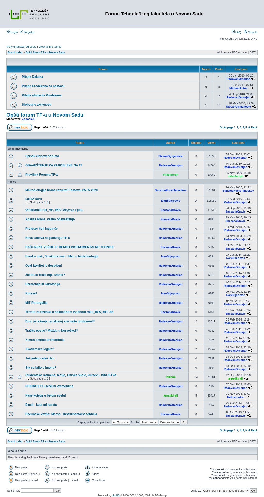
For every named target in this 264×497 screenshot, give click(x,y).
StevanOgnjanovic (238, 106)
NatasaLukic (235, 397)
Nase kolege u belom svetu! (45, 395)
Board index (15, 52)
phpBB (116, 495)
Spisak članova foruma (42, 156)
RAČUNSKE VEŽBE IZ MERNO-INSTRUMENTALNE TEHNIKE (69, 247)
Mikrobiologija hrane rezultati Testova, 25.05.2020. (62, 190)
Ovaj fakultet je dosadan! (43, 265)
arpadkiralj (235, 378)
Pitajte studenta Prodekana (42, 95)
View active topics (50, 46)
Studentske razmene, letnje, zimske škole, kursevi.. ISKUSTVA (71, 375)
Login (12, 32)
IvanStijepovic (170, 200)
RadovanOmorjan (238, 78)
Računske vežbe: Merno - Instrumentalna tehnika (61, 414)
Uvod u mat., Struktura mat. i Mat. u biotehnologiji (61, 256)
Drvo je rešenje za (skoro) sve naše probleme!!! (60, 321)
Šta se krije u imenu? (40, 367)
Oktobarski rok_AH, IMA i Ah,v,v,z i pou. (54, 210)
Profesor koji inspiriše (41, 228)
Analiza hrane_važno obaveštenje (50, 219)
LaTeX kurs (33, 199)
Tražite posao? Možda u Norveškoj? (51, 330)
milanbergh (170, 174)
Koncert (31, 293)
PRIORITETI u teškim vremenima (49, 386)
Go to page (226, 127)
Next (254, 127)
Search (250, 32)
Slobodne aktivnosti (36, 104)
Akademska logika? (39, 349)
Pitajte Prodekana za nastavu (43, 86)
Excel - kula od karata (41, 405)
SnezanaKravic (171, 210)
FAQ (236, 32)
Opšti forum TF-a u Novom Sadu (45, 52)
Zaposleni (28, 118)
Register (27, 32)
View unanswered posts (21, 46)
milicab (171, 376)
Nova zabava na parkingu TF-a (47, 238)
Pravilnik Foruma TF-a (41, 174)
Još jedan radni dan (39, 358)
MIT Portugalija (36, 303)
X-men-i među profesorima (44, 340)
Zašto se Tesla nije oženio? (45, 275)
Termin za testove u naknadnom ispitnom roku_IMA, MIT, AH (69, 312)
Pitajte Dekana (32, 77)
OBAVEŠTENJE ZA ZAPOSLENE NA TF (53, 165)
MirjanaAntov (238, 88)
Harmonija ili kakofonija (42, 284)
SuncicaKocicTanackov (170, 190)
